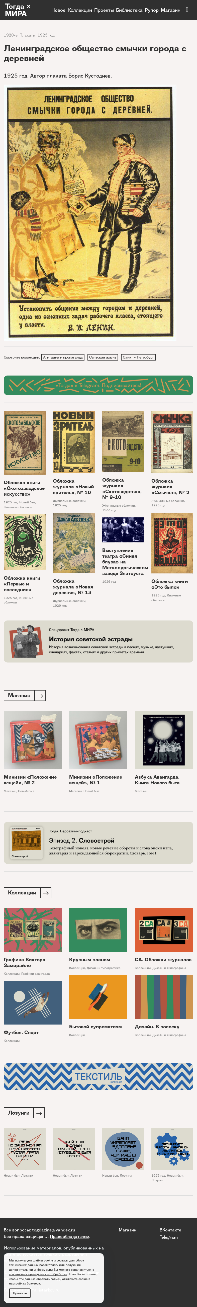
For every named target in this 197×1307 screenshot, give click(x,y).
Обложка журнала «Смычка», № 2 (170, 487)
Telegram (169, 1237)
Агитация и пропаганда (63, 357)
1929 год (60, 606)
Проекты (104, 10)
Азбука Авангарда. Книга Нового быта (157, 781)
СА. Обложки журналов (163, 961)
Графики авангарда (35, 975)
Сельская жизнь (103, 357)
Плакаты (28, 35)
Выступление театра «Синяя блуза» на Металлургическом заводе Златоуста (125, 562)
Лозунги (27, 1177)
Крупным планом (89, 961)
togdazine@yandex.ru (53, 1230)
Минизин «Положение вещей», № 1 (95, 781)
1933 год (109, 511)
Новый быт (27, 503)
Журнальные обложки (69, 501)
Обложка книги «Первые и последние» (22, 584)
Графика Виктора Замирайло (24, 964)
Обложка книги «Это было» (169, 585)
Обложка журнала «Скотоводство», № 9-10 (122, 489)
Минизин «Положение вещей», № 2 (30, 781)
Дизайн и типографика (104, 969)
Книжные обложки (18, 507)
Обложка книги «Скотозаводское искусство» (24, 489)
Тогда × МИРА (18, 10)
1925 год (46, 35)
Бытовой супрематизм (95, 1028)
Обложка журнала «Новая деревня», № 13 (73, 587)
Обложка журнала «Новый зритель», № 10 (73, 487)
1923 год (158, 1177)
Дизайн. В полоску (157, 1028)
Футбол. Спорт (21, 1034)
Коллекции (80, 10)
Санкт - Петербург (139, 357)
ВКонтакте (170, 1230)
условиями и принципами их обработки (38, 1274)
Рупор (152, 10)
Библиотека (129, 10)
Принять (20, 1293)
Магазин (170, 10)
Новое (58, 10)
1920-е (11, 35)
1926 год (109, 582)
